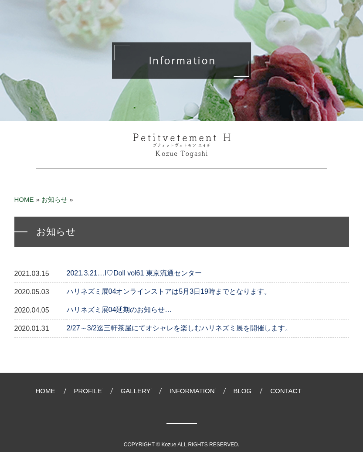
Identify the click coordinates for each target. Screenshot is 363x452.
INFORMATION (192, 390)
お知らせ (54, 199)
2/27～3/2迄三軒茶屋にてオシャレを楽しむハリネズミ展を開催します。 (179, 328)
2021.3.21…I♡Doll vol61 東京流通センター (134, 273)
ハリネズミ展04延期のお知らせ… (119, 309)
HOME (24, 199)
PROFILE (88, 390)
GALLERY (136, 390)
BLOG (243, 390)
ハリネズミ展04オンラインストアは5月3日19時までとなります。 (169, 291)
